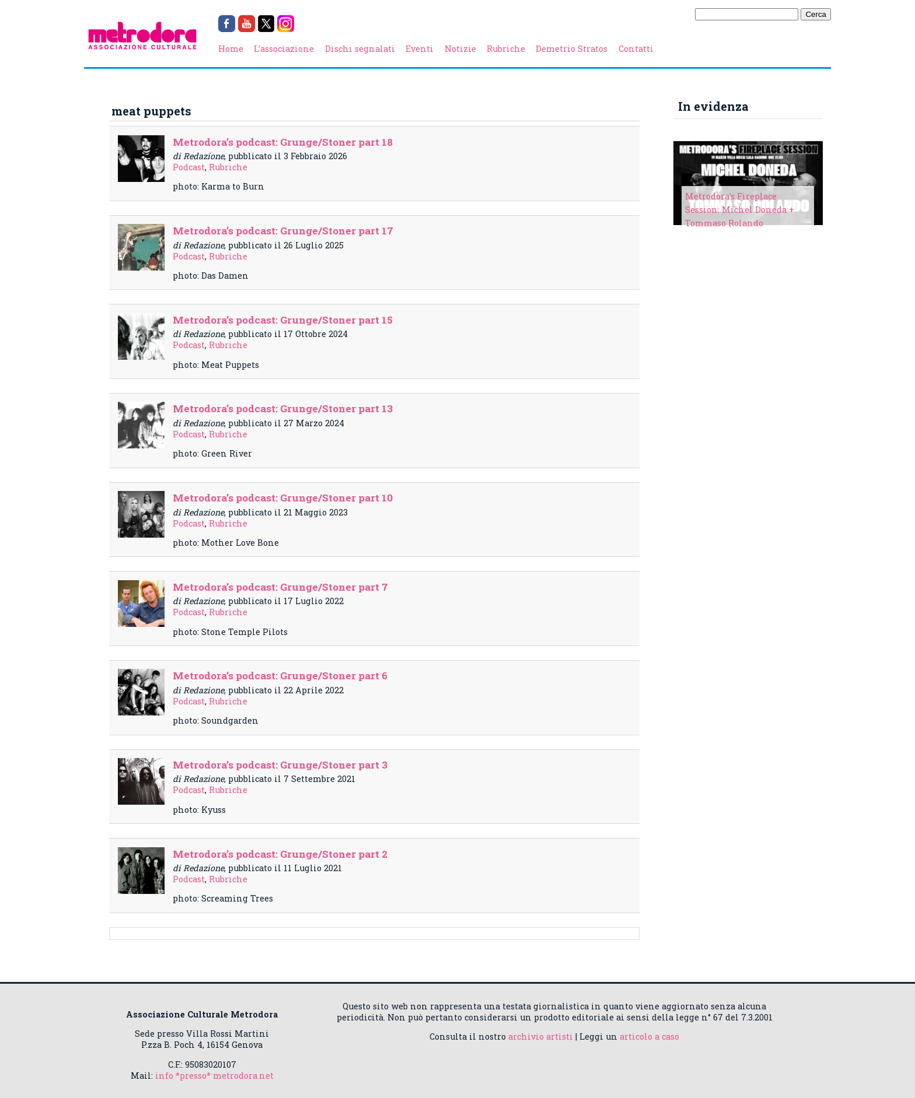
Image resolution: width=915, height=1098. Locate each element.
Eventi (420, 48)
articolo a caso (649, 1036)
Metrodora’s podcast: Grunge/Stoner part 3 (280, 764)
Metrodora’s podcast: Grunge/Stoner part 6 (280, 675)
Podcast (189, 167)
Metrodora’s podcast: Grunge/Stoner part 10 (283, 497)
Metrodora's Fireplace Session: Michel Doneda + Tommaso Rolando (739, 210)
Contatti (636, 48)
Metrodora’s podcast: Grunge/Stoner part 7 (280, 587)
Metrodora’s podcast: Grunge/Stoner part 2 (280, 854)
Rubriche (506, 48)
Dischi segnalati (360, 48)
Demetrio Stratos (571, 48)
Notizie (460, 48)
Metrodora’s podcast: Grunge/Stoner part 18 (283, 142)
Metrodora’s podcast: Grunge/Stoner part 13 (283, 408)
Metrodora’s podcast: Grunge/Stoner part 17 (283, 230)
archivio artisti (540, 1036)
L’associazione (284, 48)
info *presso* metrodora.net (214, 1075)
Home (230, 48)
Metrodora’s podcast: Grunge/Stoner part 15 (283, 320)
